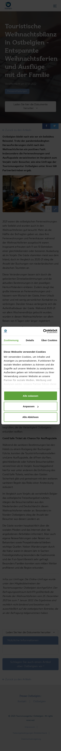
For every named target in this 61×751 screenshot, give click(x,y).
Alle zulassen (30, 395)
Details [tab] (30, 340)
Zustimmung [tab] (11, 340)
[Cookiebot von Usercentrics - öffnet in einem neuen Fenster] (43, 331)
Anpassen (30, 406)
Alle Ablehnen (30, 417)
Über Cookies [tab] (49, 340)
